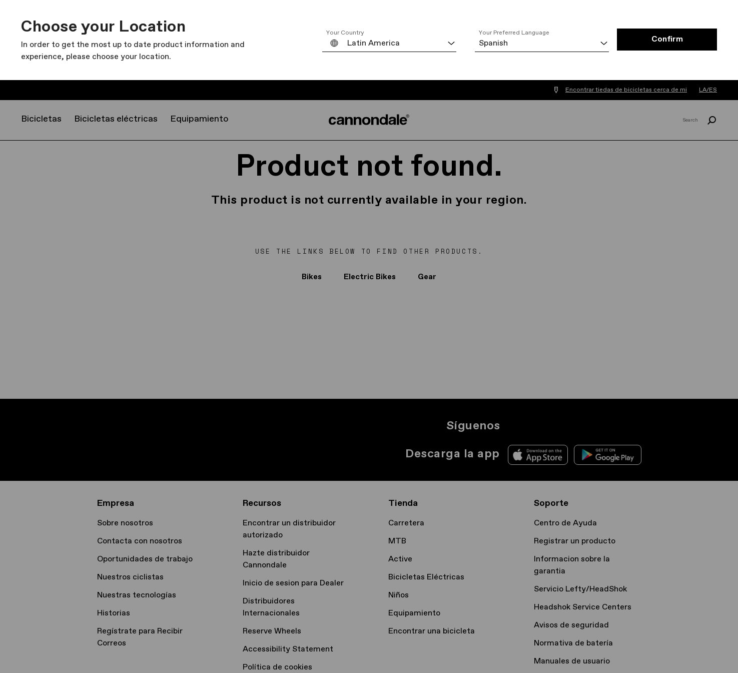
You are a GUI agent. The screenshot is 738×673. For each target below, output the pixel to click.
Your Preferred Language (514, 33)
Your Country (345, 33)
